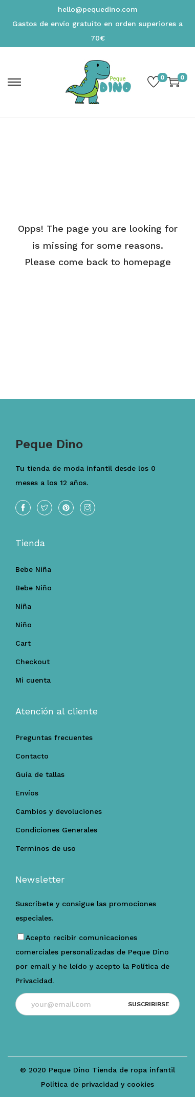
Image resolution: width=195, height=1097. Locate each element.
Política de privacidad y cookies (97, 1084)
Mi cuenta (33, 680)
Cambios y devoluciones (58, 811)
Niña (23, 606)
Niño (23, 625)
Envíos (26, 793)
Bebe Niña (33, 569)
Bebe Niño (33, 588)
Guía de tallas (39, 774)
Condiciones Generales (56, 830)
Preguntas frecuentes (54, 737)
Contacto (32, 756)
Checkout (32, 661)
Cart (23, 643)
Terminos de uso (45, 848)
